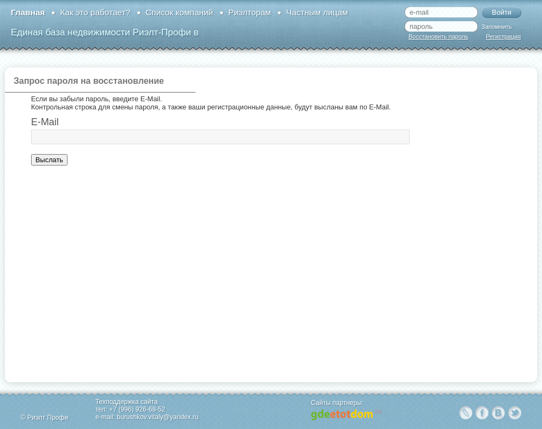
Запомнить (496, 26)
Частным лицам (317, 12)
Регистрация (503, 36)
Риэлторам (249, 12)
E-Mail (45, 122)
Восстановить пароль (438, 36)
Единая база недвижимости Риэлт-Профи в (104, 32)
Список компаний (179, 12)
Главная (28, 12)
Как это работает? (95, 12)
